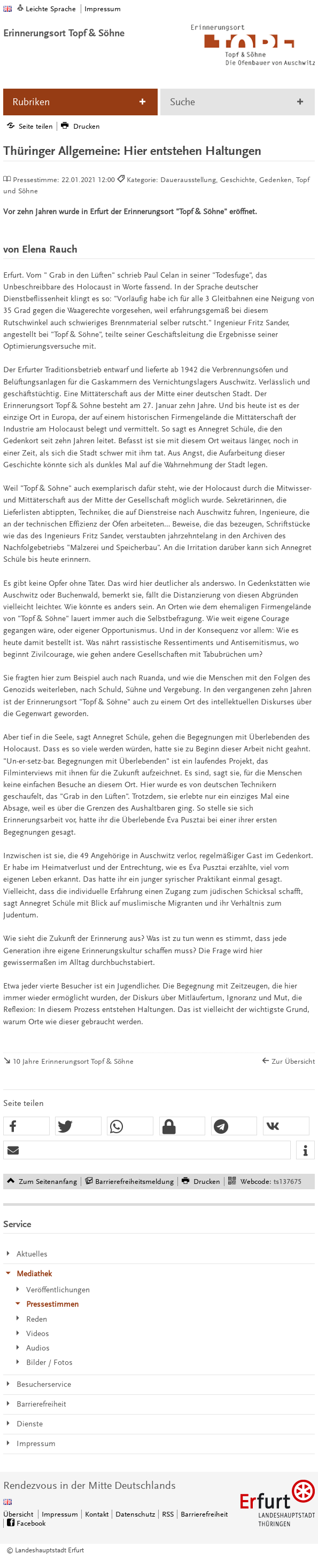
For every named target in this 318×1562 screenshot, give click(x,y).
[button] (26, 1126)
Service (17, 1224)
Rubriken (31, 102)
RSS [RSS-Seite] (168, 1514)
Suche (182, 102)
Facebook (31, 1523)
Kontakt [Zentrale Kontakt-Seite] (96, 1514)
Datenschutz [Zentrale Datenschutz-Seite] (135, 1514)
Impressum (102, 9)
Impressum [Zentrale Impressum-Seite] (60, 1514)
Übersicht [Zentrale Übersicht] (18, 1514)
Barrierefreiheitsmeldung (134, 1182)
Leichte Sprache (51, 9)
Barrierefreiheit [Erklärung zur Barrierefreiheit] (204, 1514)
